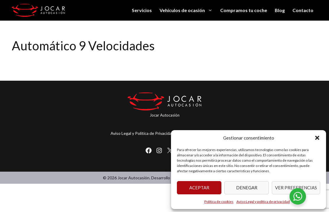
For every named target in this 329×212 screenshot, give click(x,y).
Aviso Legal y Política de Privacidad (142, 133)
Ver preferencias (296, 187)
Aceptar (199, 187)
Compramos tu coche (243, 10)
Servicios (142, 10)
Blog (280, 10)
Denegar (246, 187)
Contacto (302, 10)
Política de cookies (218, 201)
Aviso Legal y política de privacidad (263, 201)
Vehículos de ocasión (187, 10)
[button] (317, 138)
